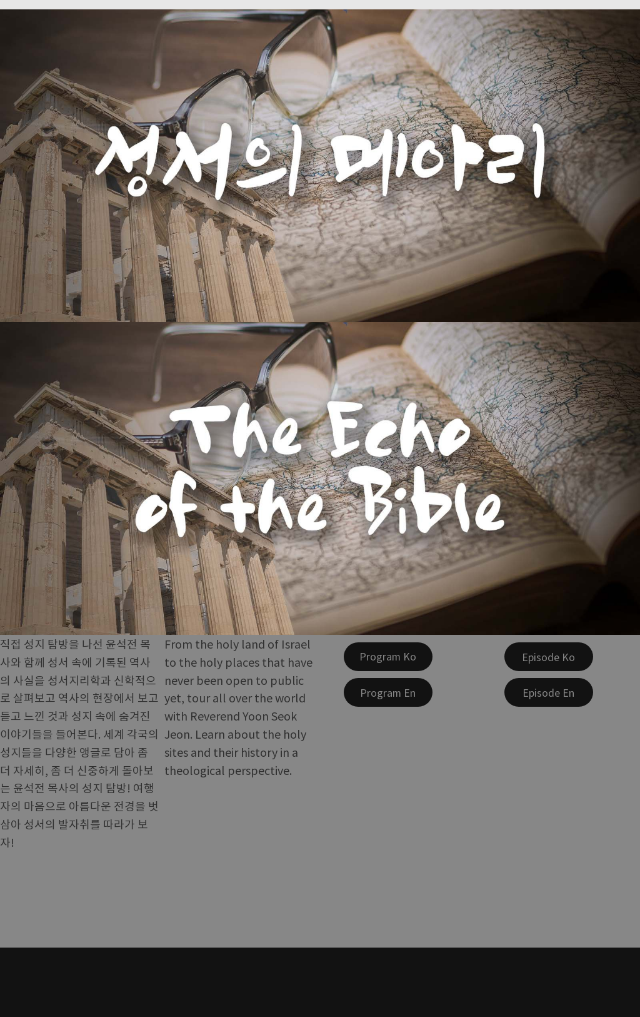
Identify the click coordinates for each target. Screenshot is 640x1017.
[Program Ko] (388, 656)
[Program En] (388, 692)
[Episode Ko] (548, 656)
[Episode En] (548, 692)
